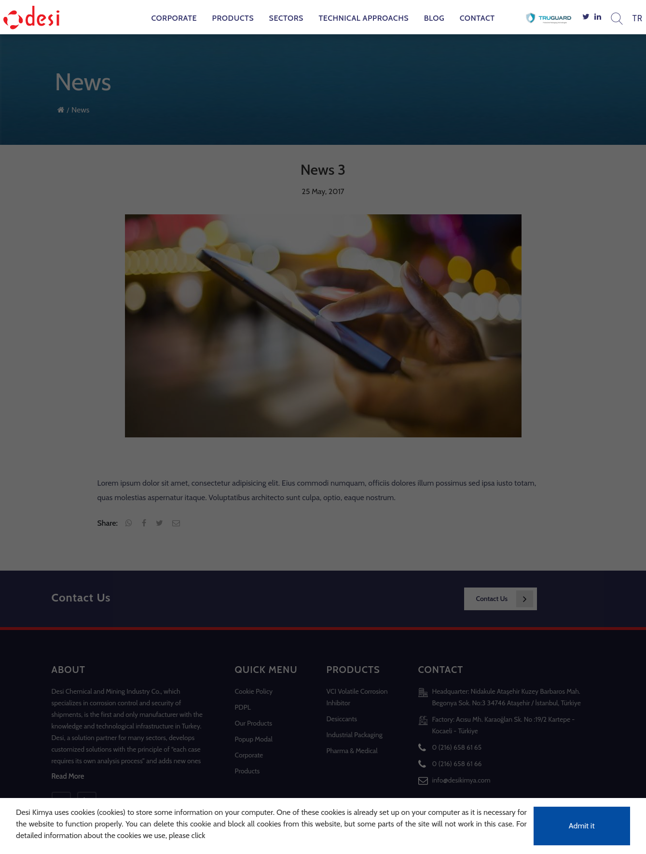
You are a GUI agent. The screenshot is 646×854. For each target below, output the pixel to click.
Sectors (286, 18)
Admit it (582, 825)
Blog (434, 18)
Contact (477, 18)
